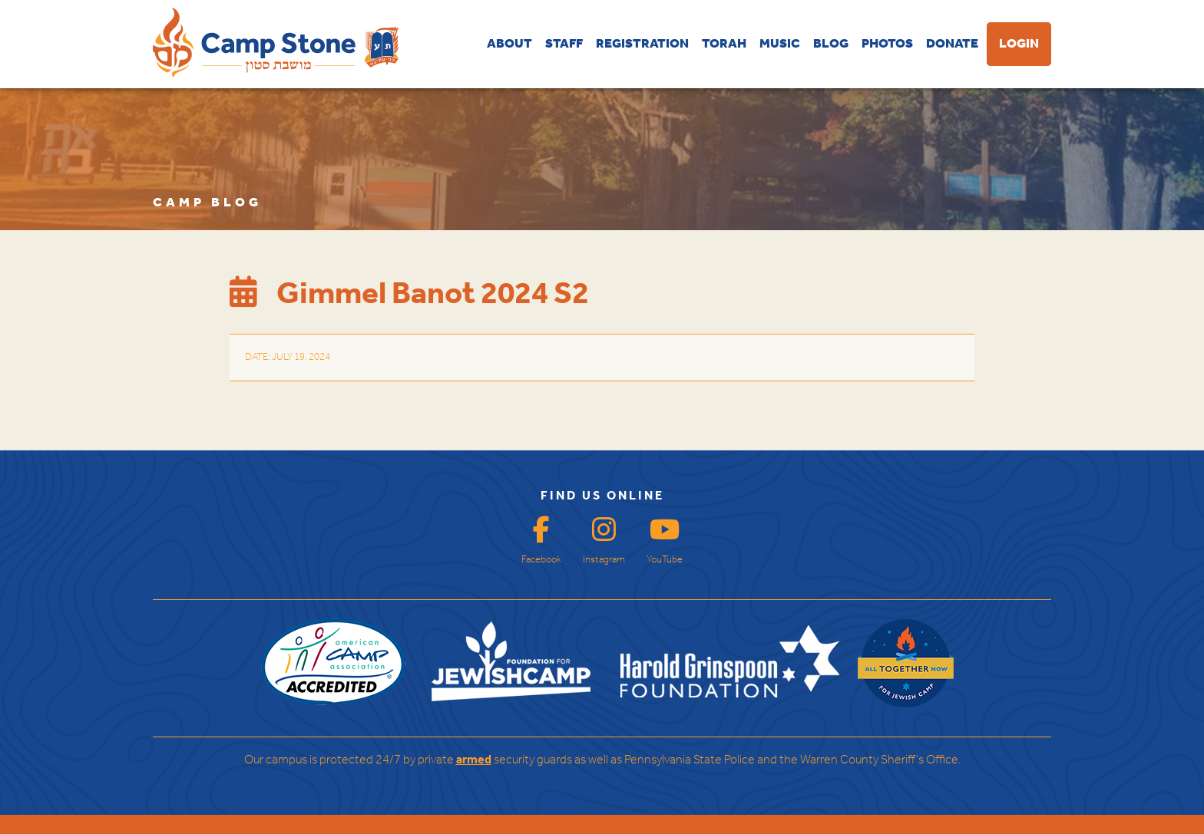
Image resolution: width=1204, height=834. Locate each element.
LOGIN (1019, 44)
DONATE (952, 44)
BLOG (830, 44)
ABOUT (509, 44)
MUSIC (779, 44)
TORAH (724, 44)
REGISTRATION (642, 44)
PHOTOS (887, 44)
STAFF (564, 44)
